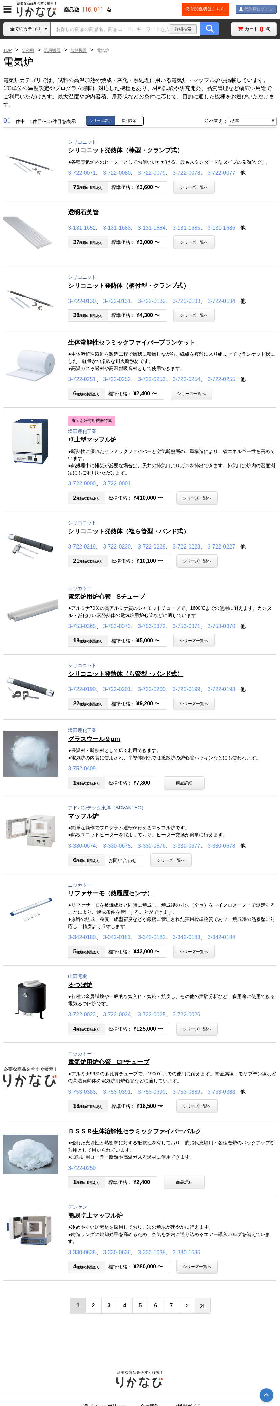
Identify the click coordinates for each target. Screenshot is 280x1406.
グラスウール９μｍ (94, 739)
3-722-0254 (186, 379)
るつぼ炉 (80, 984)
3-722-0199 (186, 689)
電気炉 (103, 50)
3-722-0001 (117, 484)
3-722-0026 (186, 1014)
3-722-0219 (82, 547)
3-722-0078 (186, 173)
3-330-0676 (152, 846)
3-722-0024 (117, 1014)
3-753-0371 (186, 626)
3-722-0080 (117, 173)
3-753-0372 (152, 626)
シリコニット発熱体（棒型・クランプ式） (125, 150)
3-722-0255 (221, 379)
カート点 (257, 29)
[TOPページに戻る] (37, 9)
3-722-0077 (221, 173)
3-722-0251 (82, 379)
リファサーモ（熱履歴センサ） (110, 893)
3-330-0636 (117, 1252)
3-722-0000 (82, 484)
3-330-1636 (186, 1252)
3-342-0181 (117, 937)
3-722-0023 (82, 1014)
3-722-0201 (117, 689)
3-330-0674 (82, 846)
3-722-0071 (82, 173)
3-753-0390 (152, 1092)
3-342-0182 (152, 937)
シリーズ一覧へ (194, 187)
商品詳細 (184, 783)
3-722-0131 (117, 301)
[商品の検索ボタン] (209, 29)
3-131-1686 (221, 228)
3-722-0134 (221, 301)
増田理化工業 (82, 431)
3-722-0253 (152, 379)
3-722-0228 (186, 547)
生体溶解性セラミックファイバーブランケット (131, 342)
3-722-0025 (152, 1014)
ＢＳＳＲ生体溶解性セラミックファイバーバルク (134, 1131)
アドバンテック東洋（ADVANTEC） (107, 807)
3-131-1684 (152, 228)
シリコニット (82, 142)
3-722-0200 (152, 689)
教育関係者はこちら (201, 9)
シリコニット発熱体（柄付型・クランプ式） (128, 285)
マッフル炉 (83, 816)
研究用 (28, 50)
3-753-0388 (221, 1092)
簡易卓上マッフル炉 (95, 1215)
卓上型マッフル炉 (92, 439)
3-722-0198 (221, 689)
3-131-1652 (82, 228)
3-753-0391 (117, 1092)
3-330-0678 (221, 846)
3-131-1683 (117, 228)
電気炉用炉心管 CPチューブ (108, 1062)
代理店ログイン (256, 9)
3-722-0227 (221, 547)
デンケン (77, 1207)
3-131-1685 (186, 228)
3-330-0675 (117, 846)
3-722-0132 (152, 301)
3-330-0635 (82, 1252)
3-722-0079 (152, 173)
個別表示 (129, 121)
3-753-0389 (186, 1092)
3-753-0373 (117, 626)
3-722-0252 (117, 379)
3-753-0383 (82, 1092)
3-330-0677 (186, 846)
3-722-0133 (186, 301)
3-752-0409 (82, 768)
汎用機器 (52, 50)
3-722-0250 (82, 1168)
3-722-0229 (152, 547)
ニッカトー (80, 588)
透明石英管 (83, 212)
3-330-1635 (152, 1252)
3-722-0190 (82, 689)
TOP (7, 50)
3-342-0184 (221, 937)
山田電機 (77, 976)
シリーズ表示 (100, 121)
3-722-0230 (117, 547)
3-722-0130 (82, 301)
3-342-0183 (186, 937)
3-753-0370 (221, 626)
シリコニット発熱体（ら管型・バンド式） (125, 673)
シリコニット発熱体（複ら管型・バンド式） (128, 531)
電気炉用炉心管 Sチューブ (106, 596)
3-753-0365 (82, 626)
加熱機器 (78, 50)
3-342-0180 (82, 937)
